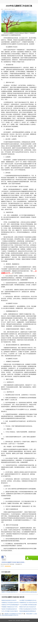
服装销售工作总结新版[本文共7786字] (13, 613)
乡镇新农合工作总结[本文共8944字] (10, 602)
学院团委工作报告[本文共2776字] (9, 606)
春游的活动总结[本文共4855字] (9, 600)
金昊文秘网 (18, 620)
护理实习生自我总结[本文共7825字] (28, 609)
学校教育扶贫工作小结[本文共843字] (28, 602)
